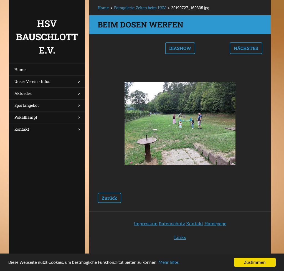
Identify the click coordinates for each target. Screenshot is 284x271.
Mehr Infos (174, 264)
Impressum (146, 223)
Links (180, 237)
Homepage (215, 223)
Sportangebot (26, 105)
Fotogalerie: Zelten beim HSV (140, 7)
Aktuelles (23, 93)
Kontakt (21, 129)
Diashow (180, 48)
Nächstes (246, 48)
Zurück (109, 198)
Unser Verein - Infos (32, 81)
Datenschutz (172, 223)
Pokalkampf (25, 117)
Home (20, 69)
